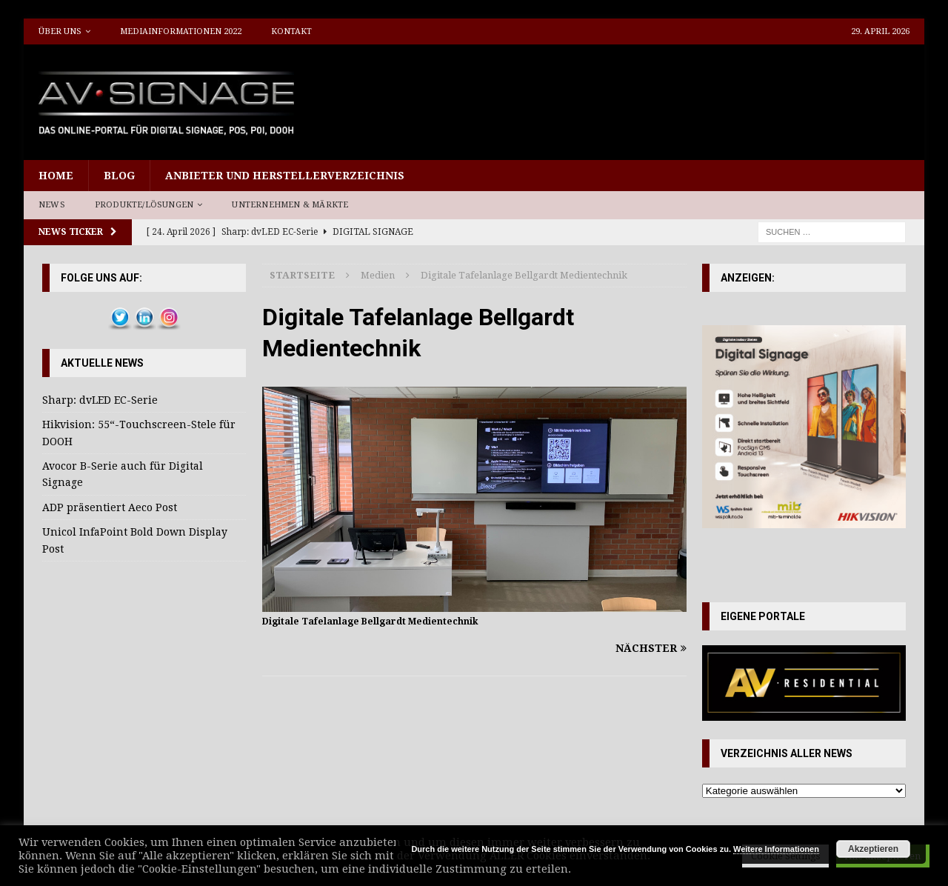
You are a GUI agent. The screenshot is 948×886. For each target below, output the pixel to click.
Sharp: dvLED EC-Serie (100, 400)
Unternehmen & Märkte (290, 205)
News (52, 205)
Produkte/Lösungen (144, 205)
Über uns (60, 31)
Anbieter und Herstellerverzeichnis (284, 175)
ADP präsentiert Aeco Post (109, 507)
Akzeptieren (873, 849)
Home (56, 175)
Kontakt (291, 31)
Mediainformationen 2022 (180, 31)
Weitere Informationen (776, 849)
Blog (119, 175)
